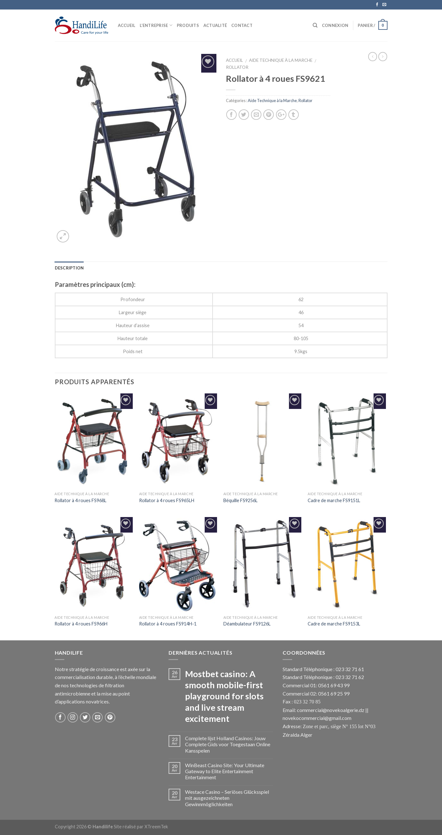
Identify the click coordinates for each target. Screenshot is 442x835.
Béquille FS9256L (240, 500)
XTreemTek (156, 826)
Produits (188, 25)
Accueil (127, 25)
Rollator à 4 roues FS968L (80, 500)
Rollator (237, 67)
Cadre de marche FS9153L (334, 623)
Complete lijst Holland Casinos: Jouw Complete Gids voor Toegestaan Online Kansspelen (227, 744)
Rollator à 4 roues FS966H (80, 623)
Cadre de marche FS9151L (334, 500)
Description (69, 267)
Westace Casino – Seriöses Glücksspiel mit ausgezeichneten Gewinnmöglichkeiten (227, 798)
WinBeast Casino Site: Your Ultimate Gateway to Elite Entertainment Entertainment (224, 771)
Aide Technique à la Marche (280, 60)
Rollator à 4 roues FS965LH (166, 500)
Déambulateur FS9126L (247, 623)
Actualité (215, 25)
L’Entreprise (156, 25)
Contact (242, 25)
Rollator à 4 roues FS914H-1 (167, 623)
